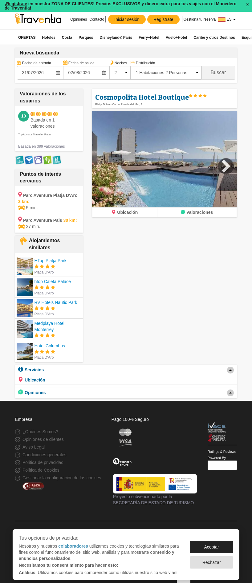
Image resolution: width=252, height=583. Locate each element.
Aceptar (211, 543)
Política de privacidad (42, 462)
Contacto (96, 19)
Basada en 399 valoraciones (41, 146)
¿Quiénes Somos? (40, 431)
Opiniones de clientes (43, 439)
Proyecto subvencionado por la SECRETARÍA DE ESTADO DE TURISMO (155, 489)
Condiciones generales (44, 454)
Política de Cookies (40, 470)
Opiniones (78, 19)
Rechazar (211, 559)
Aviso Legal (33, 447)
